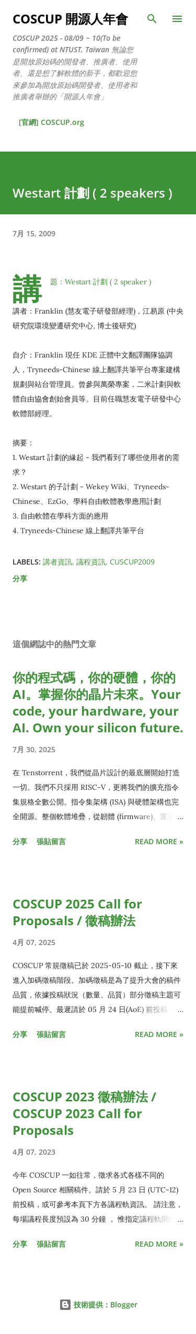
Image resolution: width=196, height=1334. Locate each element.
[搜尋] (152, 19)
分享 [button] (20, 578)
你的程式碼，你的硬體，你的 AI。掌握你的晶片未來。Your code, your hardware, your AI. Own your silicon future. (98, 702)
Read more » (159, 841)
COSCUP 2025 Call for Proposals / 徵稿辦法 (77, 912)
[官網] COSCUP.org (51, 122)
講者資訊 (57, 562)
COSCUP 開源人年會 (70, 18)
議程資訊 (91, 562)
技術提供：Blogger (98, 1304)
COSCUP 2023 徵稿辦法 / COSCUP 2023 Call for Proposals (84, 1113)
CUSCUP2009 (132, 562)
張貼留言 (51, 841)
